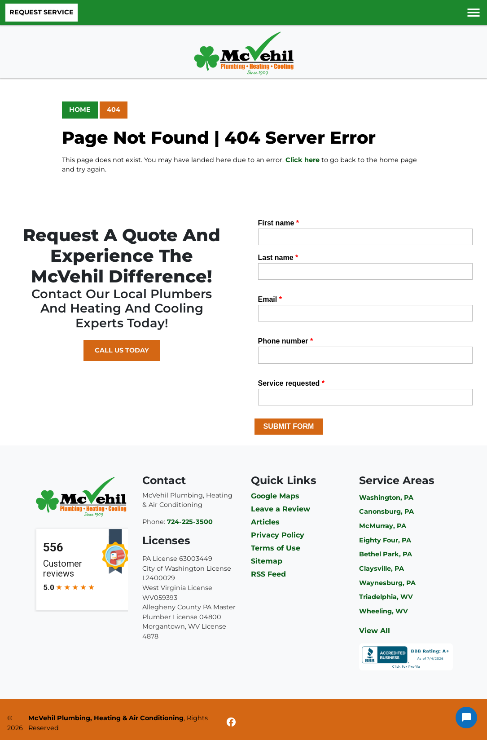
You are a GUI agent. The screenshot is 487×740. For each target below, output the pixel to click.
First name (278, 223)
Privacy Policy (277, 535)
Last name (278, 257)
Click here (302, 160)
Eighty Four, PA (385, 540)
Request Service (41, 12)
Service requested (291, 383)
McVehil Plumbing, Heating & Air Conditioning (106, 718)
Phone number (285, 341)
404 (113, 110)
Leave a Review (280, 509)
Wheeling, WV (383, 611)
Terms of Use (275, 548)
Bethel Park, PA (385, 554)
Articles (265, 522)
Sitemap (266, 561)
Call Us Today (122, 350)
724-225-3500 (190, 522)
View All (374, 630)
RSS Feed (268, 574)
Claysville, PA (381, 568)
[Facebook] (231, 723)
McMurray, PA (382, 526)
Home (80, 110)
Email (270, 299)
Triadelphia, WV (386, 597)
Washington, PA (386, 497)
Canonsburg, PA (386, 511)
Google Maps (275, 496)
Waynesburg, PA (387, 583)
